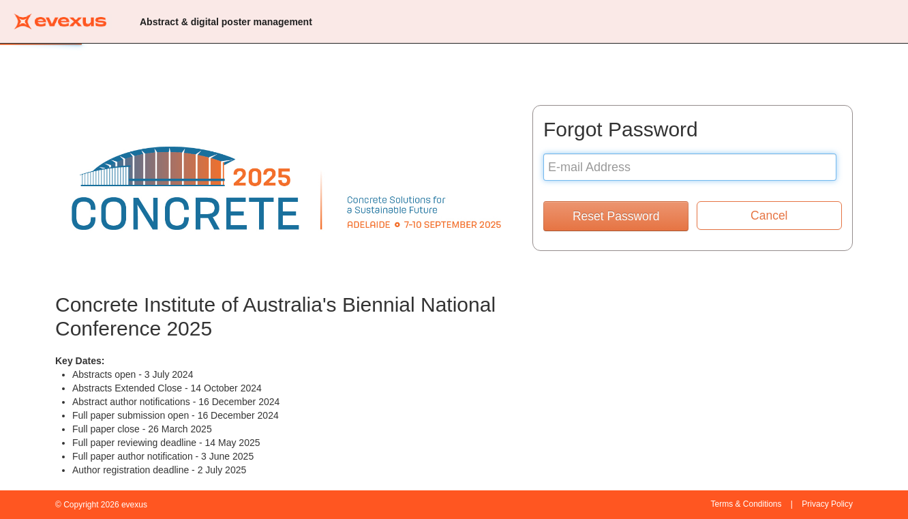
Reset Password (616, 216)
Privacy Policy (827, 504)
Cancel (769, 215)
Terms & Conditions (745, 504)
